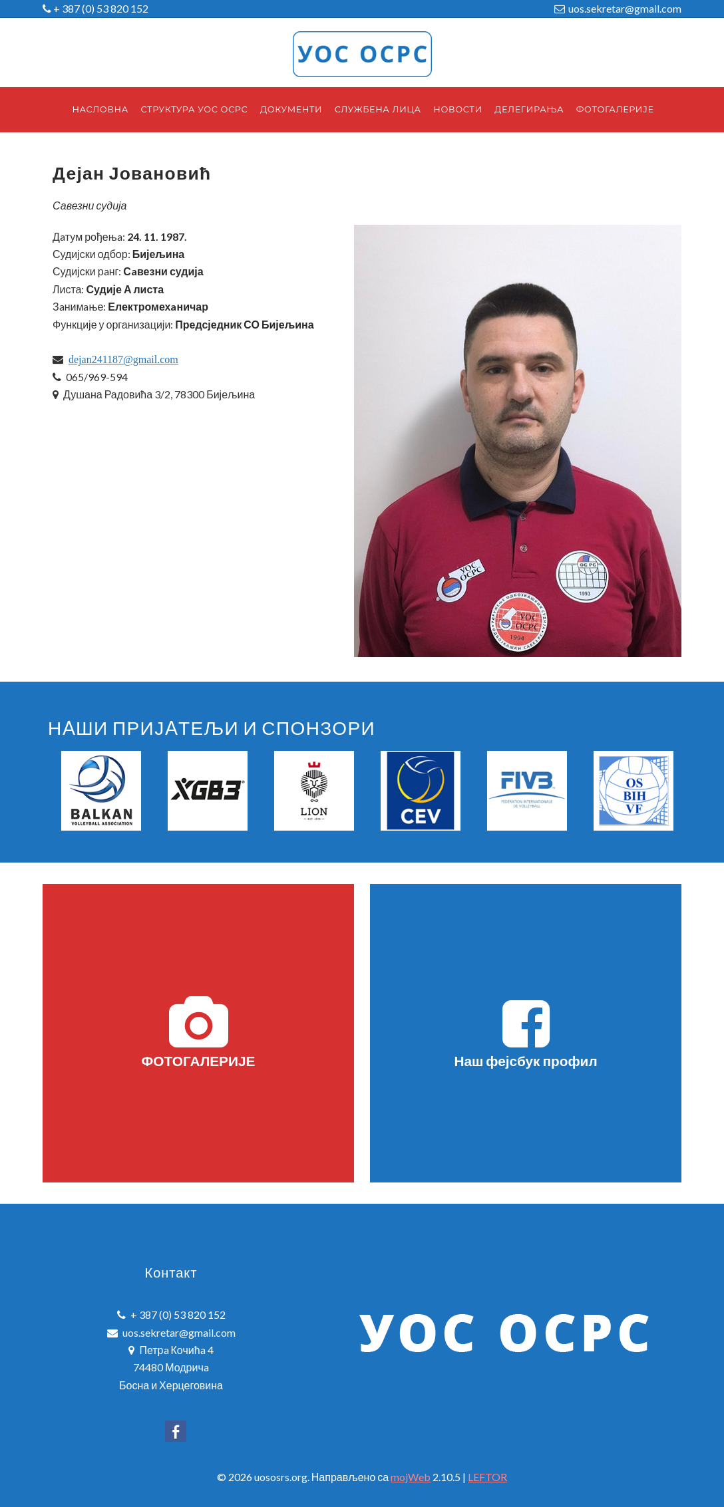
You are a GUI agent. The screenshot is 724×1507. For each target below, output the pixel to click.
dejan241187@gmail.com (123, 359)
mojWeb (411, 1476)
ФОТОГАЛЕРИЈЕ (199, 1032)
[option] (101, 791)
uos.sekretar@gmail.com (624, 8)
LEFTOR (487, 1476)
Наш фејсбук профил (525, 1032)
